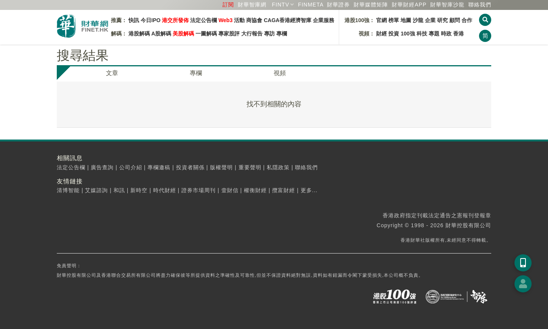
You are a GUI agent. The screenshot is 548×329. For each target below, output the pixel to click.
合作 (466, 20)
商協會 (254, 20)
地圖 (406, 20)
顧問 (454, 20)
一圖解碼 (206, 33)
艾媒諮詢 (96, 190)
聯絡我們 (479, 5)
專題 (434, 33)
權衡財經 (255, 190)
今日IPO (150, 20)
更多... (309, 190)
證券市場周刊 (198, 190)
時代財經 (164, 190)
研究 (442, 20)
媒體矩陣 (371, 5)
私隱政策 (278, 167)
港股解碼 (139, 33)
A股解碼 (161, 33)
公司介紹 (130, 167)
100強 (408, 33)
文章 (112, 73)
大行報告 (252, 33)
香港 (458, 33)
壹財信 (230, 190)
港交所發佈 (175, 20)
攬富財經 (283, 190)
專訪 (269, 33)
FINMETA (311, 5)
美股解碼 (183, 33)
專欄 (281, 33)
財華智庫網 (252, 5)
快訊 (133, 20)
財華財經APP (409, 5)
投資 (393, 33)
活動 (239, 20)
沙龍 (418, 20)
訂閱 (228, 5)
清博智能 (68, 190)
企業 (430, 20)
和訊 (119, 190)
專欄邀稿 (158, 167)
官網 (381, 20)
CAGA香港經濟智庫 (287, 20)
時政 (446, 33)
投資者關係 (190, 167)
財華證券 (338, 5)
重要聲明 (250, 167)
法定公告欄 (203, 20)
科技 (422, 33)
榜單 (393, 20)
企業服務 (323, 20)
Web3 (225, 20)
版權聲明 (221, 167)
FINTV (280, 5)
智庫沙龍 (447, 5)
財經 (381, 33)
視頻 (280, 73)
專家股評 (229, 33)
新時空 (138, 190)
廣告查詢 (102, 167)
